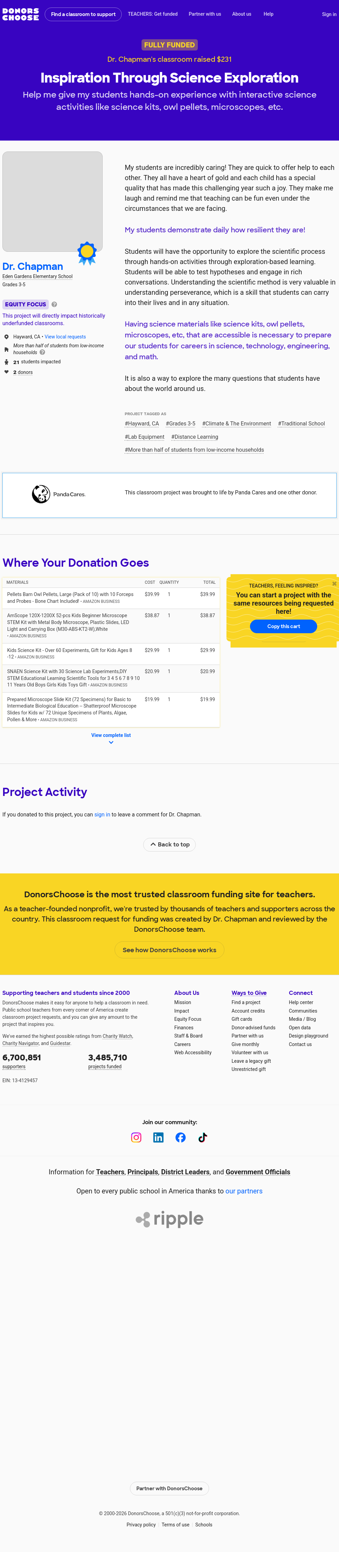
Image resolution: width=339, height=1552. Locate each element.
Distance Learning (196, 437)
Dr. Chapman (32, 266)
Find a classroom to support (83, 14)
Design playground (308, 1036)
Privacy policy (141, 1524)
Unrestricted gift (249, 1069)
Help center (301, 1002)
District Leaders (185, 1172)
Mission (182, 1002)
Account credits (248, 1011)
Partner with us (205, 14)
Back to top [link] (170, 844)
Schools (203, 1524)
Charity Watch (117, 1036)
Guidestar (60, 1043)
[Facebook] (180, 1137)
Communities (303, 1011)
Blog (311, 1019)
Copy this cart (283, 626)
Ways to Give (249, 993)
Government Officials (258, 1172)
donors (23, 371)
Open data (300, 1027)
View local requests (65, 336)
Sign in (329, 14)
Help (269, 14)
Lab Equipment (146, 437)
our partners (244, 1191)
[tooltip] (54, 303)
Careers (182, 1044)
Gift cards (242, 1019)
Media (295, 1019)
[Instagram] (136, 1137)
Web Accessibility (192, 1052)
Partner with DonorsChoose (169, 1488)
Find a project (246, 1002)
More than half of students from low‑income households (196, 450)
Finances (183, 1027)
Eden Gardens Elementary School (37, 276)
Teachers (110, 1172)
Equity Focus (187, 1019)
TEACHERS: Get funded (153, 14)
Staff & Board (188, 1036)
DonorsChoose (20, 14)
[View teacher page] (52, 201)
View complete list (111, 739)
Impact (181, 1011)
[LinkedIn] (158, 1137)
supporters (40, 1060)
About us (241, 14)
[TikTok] (202, 1137)
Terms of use (176, 1524)
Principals (143, 1172)
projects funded (126, 1060)
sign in (102, 814)
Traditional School (303, 423)
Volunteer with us (250, 1052)
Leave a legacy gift (251, 1061)
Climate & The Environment (238, 423)
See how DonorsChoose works (170, 950)
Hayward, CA (143, 423)
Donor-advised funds (254, 1027)
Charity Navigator (20, 1043)
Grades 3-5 (182, 423)
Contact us (300, 1044)
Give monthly (245, 1044)
